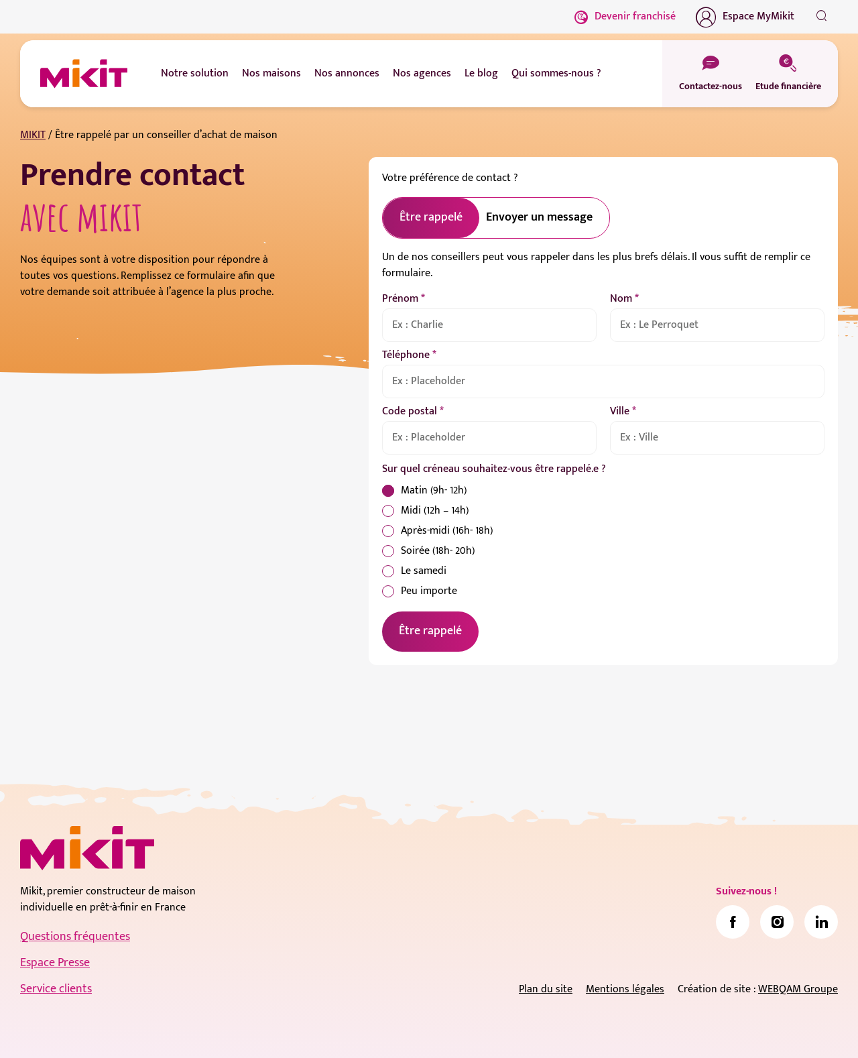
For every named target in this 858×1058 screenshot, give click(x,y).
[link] (732, 922)
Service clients (56, 989)
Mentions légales (625, 989)
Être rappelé (430, 631)
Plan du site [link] (545, 989)
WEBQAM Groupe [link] (798, 989)
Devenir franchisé (625, 16)
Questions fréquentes (75, 937)
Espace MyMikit (745, 16)
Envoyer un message (539, 217)
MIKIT (33, 135)
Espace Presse (55, 963)
